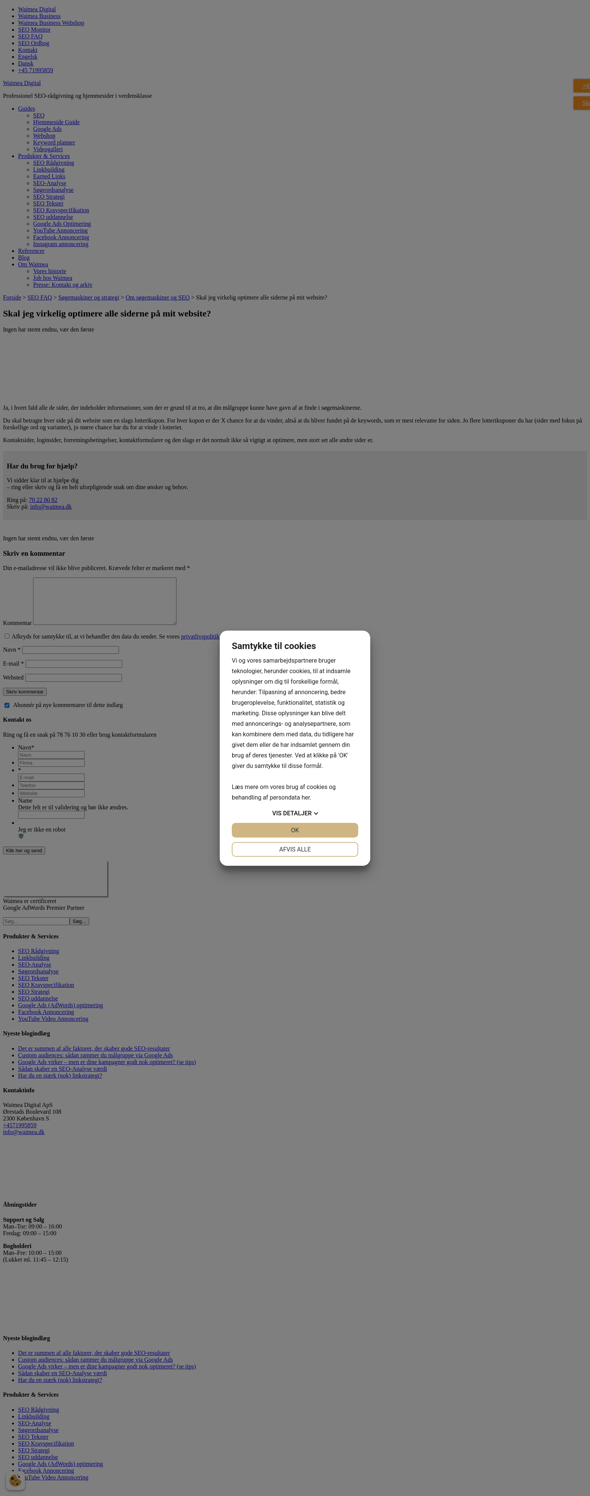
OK (295, 830)
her (305, 797)
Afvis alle (295, 849)
